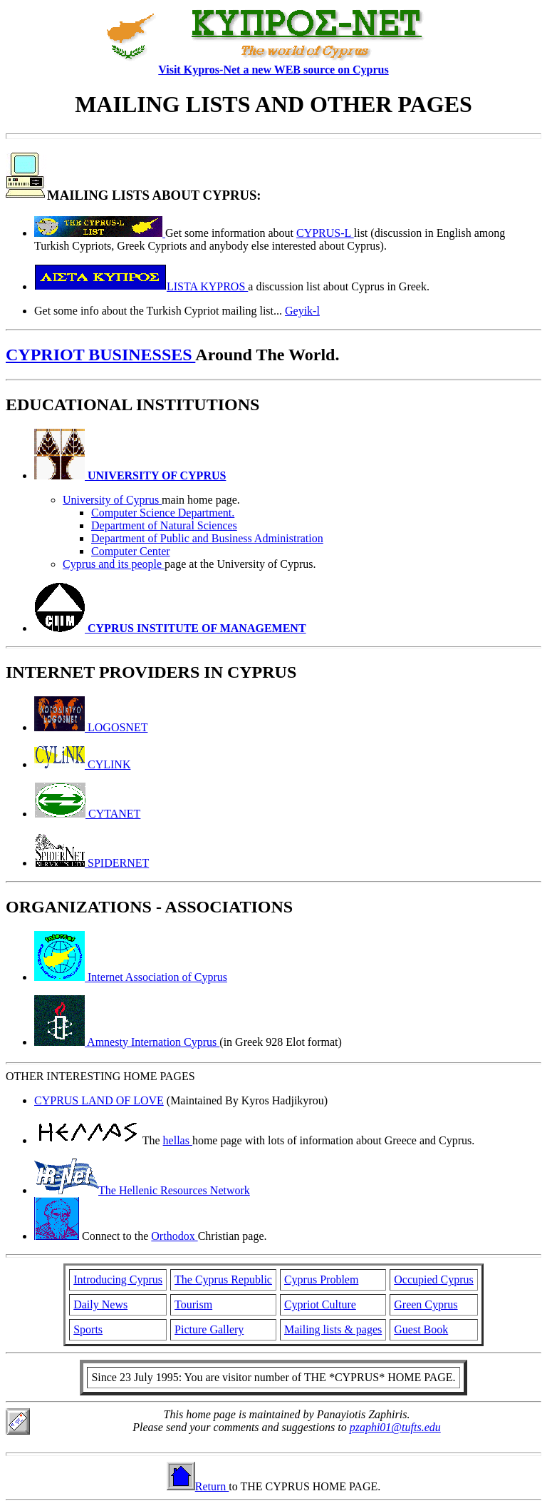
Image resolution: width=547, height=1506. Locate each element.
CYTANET (87, 814)
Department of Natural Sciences (164, 525)
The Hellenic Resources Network (142, 1190)
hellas (177, 1140)
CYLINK (82, 764)
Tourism (193, 1304)
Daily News (100, 1304)
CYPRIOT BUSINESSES (100, 354)
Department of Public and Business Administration (207, 538)
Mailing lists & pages (333, 1329)
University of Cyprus (112, 500)
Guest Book (421, 1329)
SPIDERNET (91, 863)
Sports (88, 1329)
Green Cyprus (425, 1304)
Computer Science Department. (162, 513)
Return (198, 1486)
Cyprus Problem (321, 1279)
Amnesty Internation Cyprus (126, 1042)
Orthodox (174, 1236)
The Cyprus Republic (223, 1279)
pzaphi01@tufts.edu (395, 1427)
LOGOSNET (90, 727)
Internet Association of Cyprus (130, 977)
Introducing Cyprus (117, 1279)
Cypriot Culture (320, 1304)
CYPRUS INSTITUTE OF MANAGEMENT (170, 628)
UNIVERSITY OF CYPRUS (130, 475)
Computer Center (130, 551)
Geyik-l (302, 311)
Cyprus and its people (114, 564)
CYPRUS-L (325, 233)
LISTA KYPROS (141, 286)
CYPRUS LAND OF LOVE (99, 1100)
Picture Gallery (209, 1329)
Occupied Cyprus (434, 1279)
